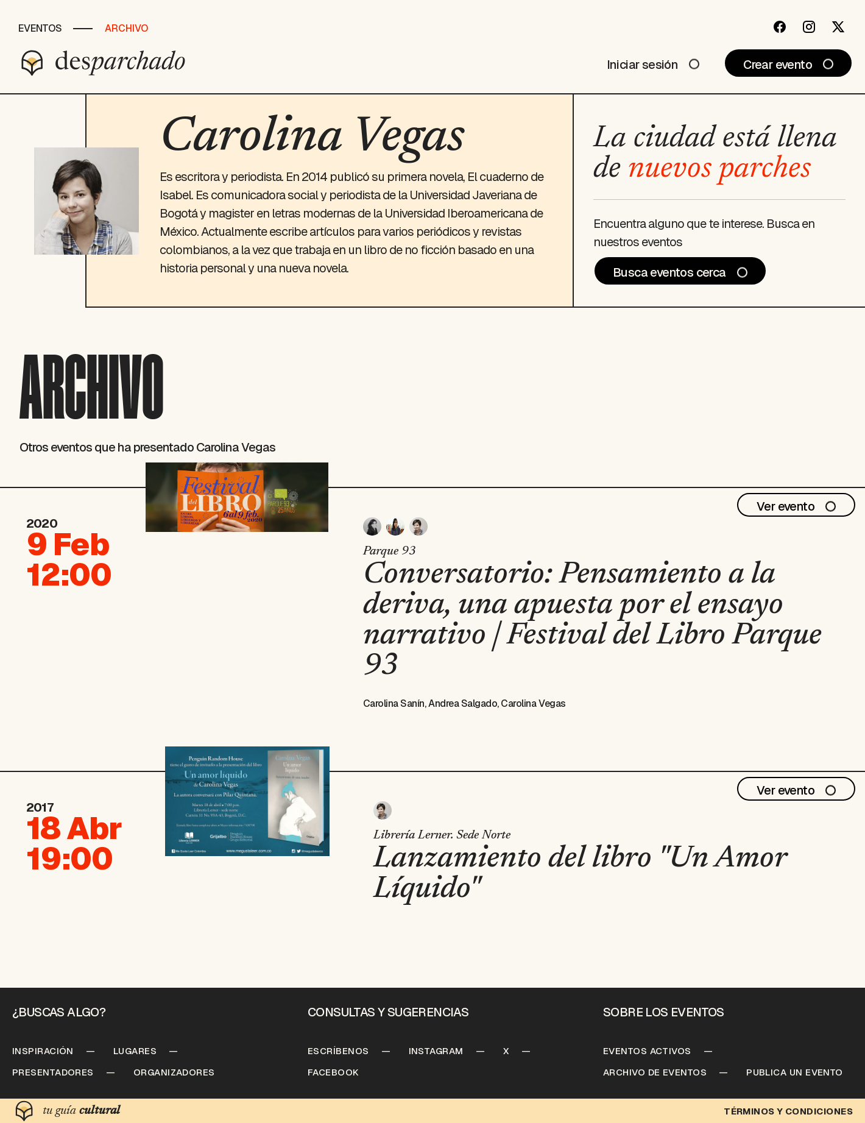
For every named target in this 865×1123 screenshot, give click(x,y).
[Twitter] (838, 26)
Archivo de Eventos (655, 1072)
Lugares (135, 1051)
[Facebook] (779, 26)
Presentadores (53, 1072)
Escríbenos (338, 1051)
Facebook (333, 1072)
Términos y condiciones (788, 1111)
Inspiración (43, 1051)
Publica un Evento (794, 1072)
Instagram (436, 1051)
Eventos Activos (647, 1051)
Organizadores (174, 1072)
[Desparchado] (103, 63)
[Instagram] (809, 26)
